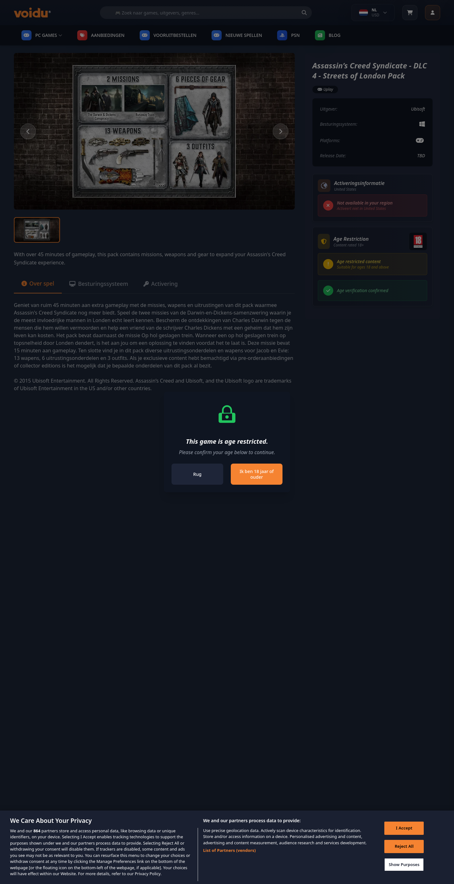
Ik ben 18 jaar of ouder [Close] (257, 474)
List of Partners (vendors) (229, 857)
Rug (197, 474)
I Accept (403, 835)
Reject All (403, 853)
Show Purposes (403, 872)
